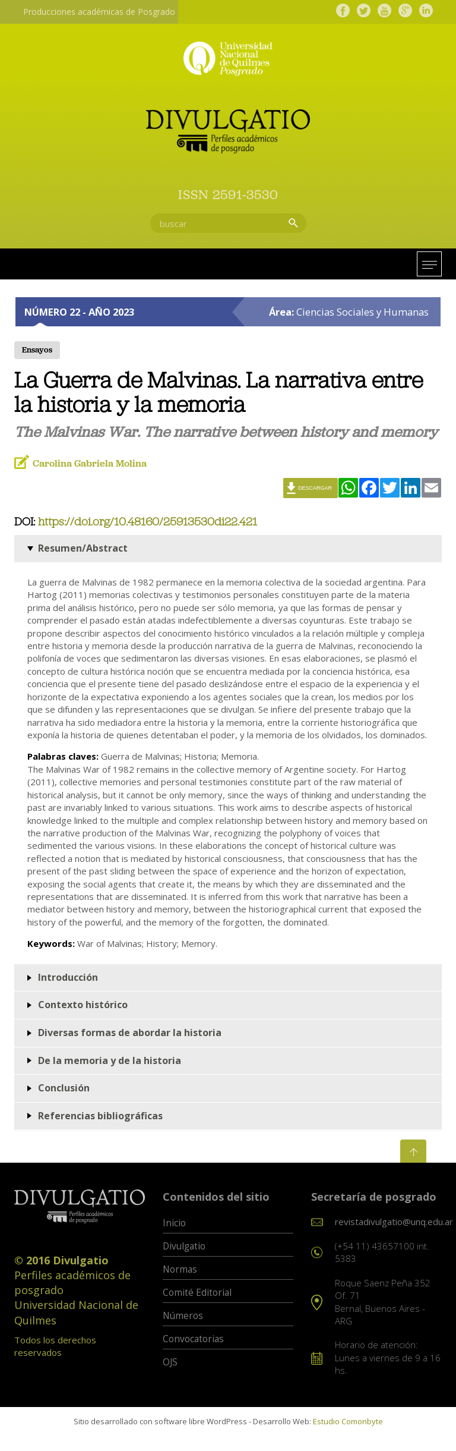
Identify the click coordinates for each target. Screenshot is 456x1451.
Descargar (315, 489)
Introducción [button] (68, 977)
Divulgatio (184, 1247)
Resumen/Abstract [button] (83, 548)
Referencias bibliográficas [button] (100, 1115)
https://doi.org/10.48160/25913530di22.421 (147, 523)
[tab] (228, 550)
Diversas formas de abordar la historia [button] (129, 1032)
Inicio (174, 1223)
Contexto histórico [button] (83, 1005)
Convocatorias (193, 1339)
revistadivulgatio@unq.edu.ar (394, 1222)
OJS (170, 1362)
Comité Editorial (197, 1293)
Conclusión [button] (64, 1088)
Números (183, 1316)
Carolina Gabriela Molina (90, 463)
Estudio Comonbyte (348, 1421)
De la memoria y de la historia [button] (109, 1060)
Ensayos (37, 351)
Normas (180, 1270)
